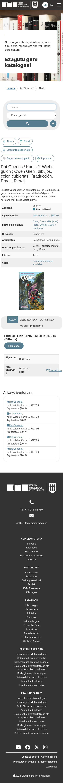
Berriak (31, 584)
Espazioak (31, 576)
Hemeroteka (31, 609)
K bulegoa (31, 592)
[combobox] (31, 107)
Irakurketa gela (31, 621)
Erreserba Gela (31, 625)
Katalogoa (31, 547)
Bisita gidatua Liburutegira (31, 673)
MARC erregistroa (31, 326)
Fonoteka (31, 617)
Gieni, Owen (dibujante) (45, 221)
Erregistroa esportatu (18, 149)
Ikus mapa (13, 345)
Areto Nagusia (31, 633)
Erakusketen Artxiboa (31, 555)
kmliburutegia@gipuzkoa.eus (31, 523)
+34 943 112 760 (34, 509)
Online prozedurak (31, 580)
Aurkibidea (47, 319)
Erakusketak (31, 551)
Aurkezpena (31, 572)
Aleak (12, 319)
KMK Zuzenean (31, 588)
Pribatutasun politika (24, 761)
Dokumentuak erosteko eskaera (31, 662)
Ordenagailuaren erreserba (31, 658)
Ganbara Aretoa (31, 641)
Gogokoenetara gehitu (19, 158)
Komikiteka (31, 629)
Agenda (31, 559)
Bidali (27, 141)
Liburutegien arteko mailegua (31, 654)
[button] (45, 5)
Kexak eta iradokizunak (31, 685)
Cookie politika (49, 756)
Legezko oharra (30, 756)
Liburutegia (31, 605)
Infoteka (31, 613)
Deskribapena (28, 319)
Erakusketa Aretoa (31, 637)
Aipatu (10, 141)
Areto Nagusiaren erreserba (31, 706)
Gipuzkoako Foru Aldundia (36, 775)
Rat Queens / (16, 401)
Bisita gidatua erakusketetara (31, 677)
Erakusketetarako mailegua (31, 698)
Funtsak (31, 543)
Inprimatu (46, 158)
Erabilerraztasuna (47, 761)
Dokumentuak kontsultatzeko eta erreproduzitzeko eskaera (31, 667)
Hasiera (11, 88)
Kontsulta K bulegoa (31, 681)
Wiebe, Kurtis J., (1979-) (46, 215)
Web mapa (51, 766)
